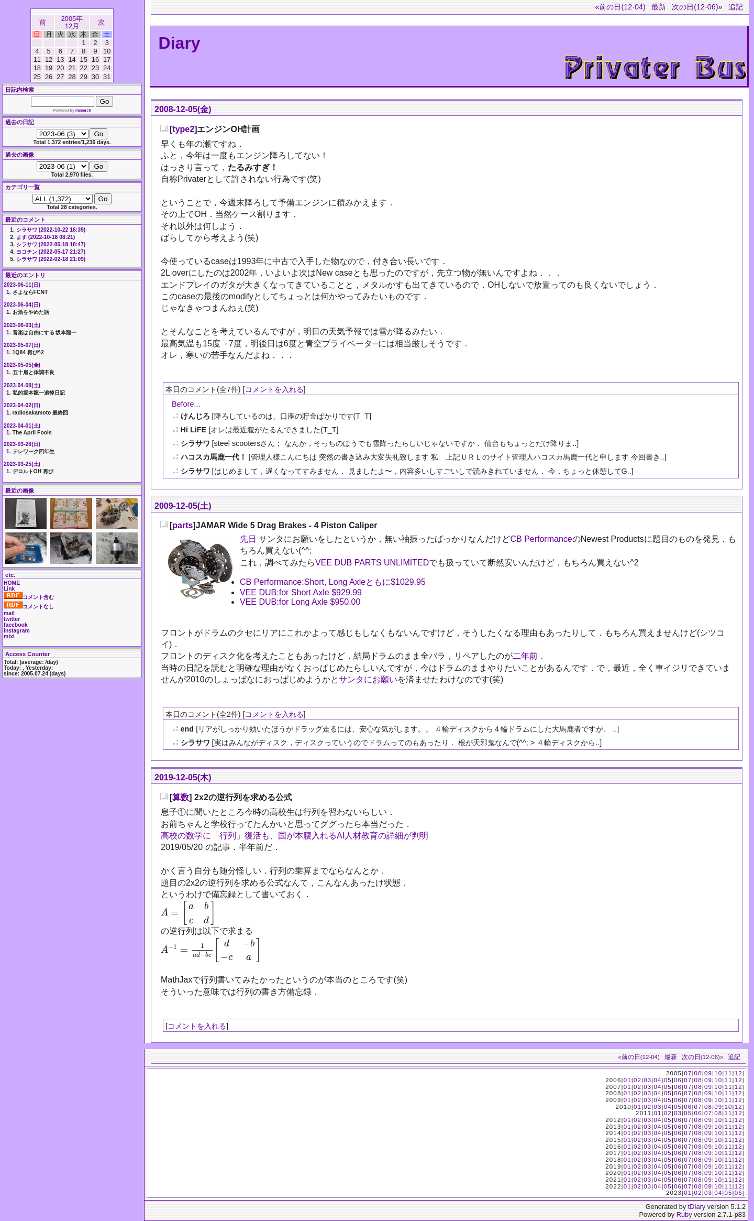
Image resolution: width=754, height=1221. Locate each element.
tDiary (696, 1207)
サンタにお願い (368, 679)
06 (678, 1080)
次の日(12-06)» (697, 7)
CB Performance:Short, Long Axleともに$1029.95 (333, 581)
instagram (17, 631)
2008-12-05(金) (183, 109)
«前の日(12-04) (620, 7)
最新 (658, 7)
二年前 (525, 655)
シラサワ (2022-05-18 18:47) (50, 244)
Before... (186, 404)
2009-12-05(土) (183, 506)
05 (668, 1080)
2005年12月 (72, 22)
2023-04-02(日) (22, 405)
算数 (180, 797)
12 (738, 1073)
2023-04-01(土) (22, 426)
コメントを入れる (274, 389)
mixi (9, 636)
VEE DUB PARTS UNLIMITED (372, 562)
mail (9, 613)
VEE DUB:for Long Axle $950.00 (300, 601)
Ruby (684, 1214)
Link (9, 589)
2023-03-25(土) (22, 464)
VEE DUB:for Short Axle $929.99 (301, 592)
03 (647, 1080)
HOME (12, 583)
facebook (16, 625)
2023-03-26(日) (22, 444)
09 (708, 1073)
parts (182, 525)
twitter (12, 619)
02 (637, 1080)
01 (627, 1080)
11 (728, 1073)
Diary (180, 43)
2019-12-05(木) (183, 777)
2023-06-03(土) (22, 325)
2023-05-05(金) (22, 365)
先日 (248, 539)
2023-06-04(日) (22, 305)
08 (698, 1073)
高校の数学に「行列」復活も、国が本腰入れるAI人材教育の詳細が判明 (294, 835)
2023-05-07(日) (22, 345)
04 (657, 1080)
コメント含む (29, 597)
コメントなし (29, 606)
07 (688, 1073)
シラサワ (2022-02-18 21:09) (50, 259)
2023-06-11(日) (22, 285)
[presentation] (188, 912)
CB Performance (541, 539)
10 (718, 1073)
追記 (735, 7)
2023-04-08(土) (22, 385)
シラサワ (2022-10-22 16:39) (50, 230)
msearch (83, 110)
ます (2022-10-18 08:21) (45, 237)
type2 (183, 129)
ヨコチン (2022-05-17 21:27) (50, 252)
